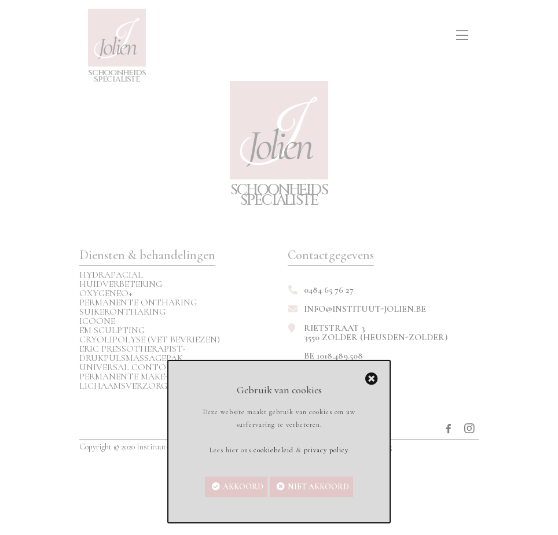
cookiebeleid (273, 450)
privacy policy (326, 450)
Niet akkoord (318, 487)
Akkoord (243, 487)
